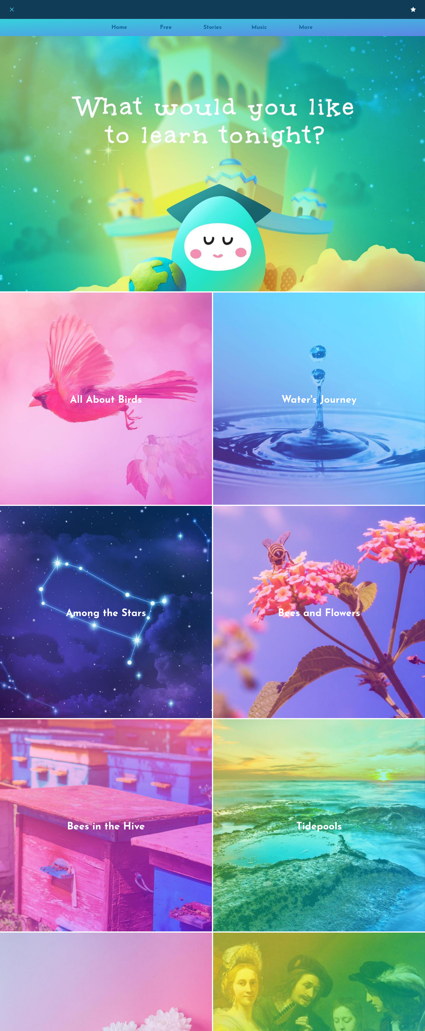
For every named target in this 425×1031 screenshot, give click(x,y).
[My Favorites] (413, 9)
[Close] (11, 9)
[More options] (305, 27)
